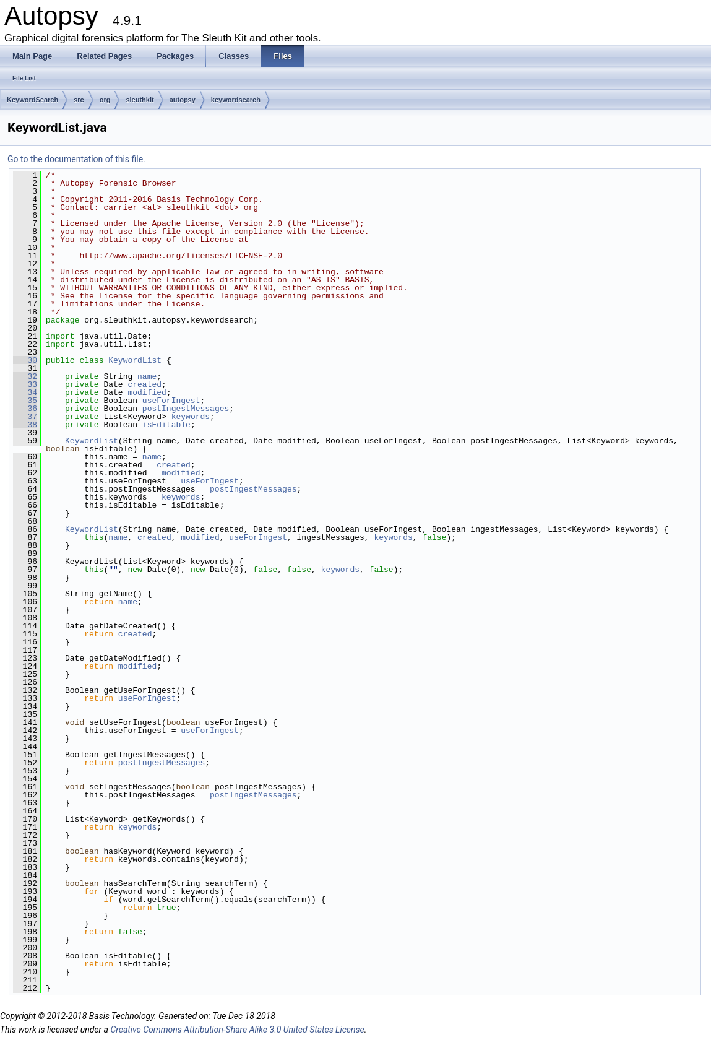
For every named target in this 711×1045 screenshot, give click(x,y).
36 (25, 408)
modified (146, 392)
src (79, 99)
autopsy (183, 99)
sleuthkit (139, 99)
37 (25, 416)
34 (25, 392)
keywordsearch (236, 99)
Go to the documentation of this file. (76, 159)
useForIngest (171, 400)
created (144, 384)
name (147, 376)
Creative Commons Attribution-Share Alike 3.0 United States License (237, 1029)
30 (25, 360)
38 (25, 424)
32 (25, 376)
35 (25, 400)
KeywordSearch (32, 99)
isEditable (166, 424)
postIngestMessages (185, 408)
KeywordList (135, 360)
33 (25, 384)
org (105, 99)
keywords (190, 416)
